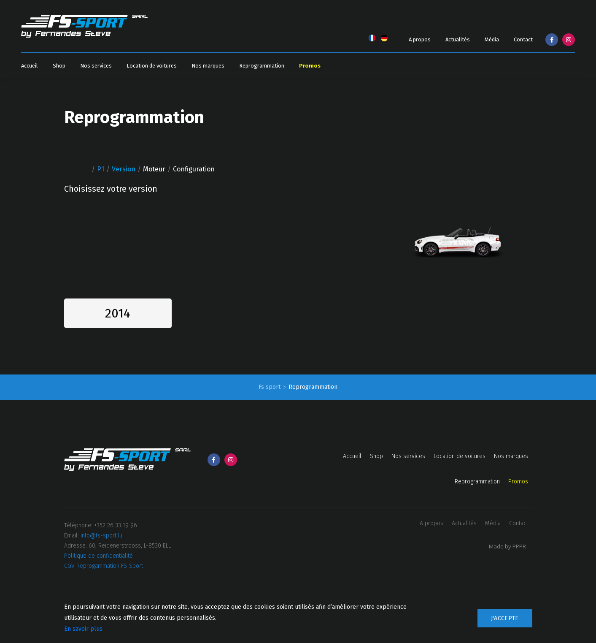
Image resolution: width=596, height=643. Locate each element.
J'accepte (505, 618)
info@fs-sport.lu (101, 535)
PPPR (519, 546)
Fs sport (270, 387)
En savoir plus (83, 628)
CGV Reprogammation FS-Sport (103, 566)
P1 (100, 169)
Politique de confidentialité (98, 555)
